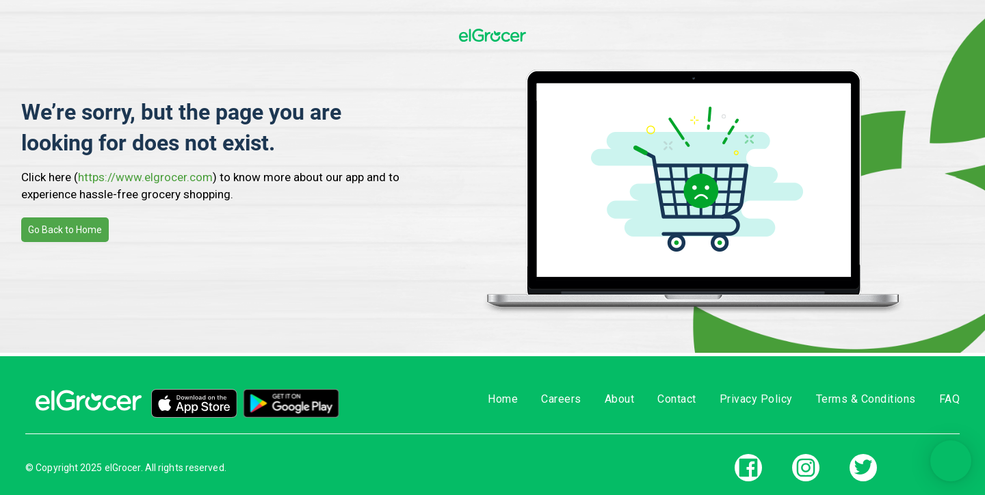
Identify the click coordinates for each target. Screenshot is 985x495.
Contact (676, 398)
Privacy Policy (756, 398)
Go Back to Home (65, 229)
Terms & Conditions (866, 398)
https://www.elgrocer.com (145, 177)
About (620, 398)
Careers (561, 398)
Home (503, 398)
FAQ (949, 398)
